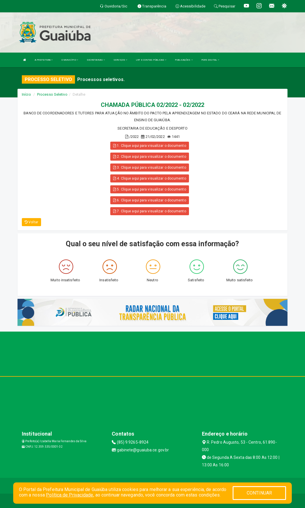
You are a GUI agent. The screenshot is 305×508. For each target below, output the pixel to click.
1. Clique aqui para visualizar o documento (149, 146)
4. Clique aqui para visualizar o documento (149, 178)
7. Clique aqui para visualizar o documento (149, 211)
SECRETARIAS (96, 60)
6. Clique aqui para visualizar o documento (149, 200)
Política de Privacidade (69, 495)
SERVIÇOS (120, 60)
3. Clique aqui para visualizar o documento (149, 168)
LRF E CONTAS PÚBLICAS (151, 60)
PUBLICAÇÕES (183, 60)
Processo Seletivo (52, 94)
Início (26, 94)
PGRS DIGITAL (210, 60)
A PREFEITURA (44, 60)
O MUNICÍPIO (69, 60)
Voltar (31, 222)
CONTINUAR (259, 493)
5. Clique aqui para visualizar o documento (149, 189)
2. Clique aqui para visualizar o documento (149, 157)
